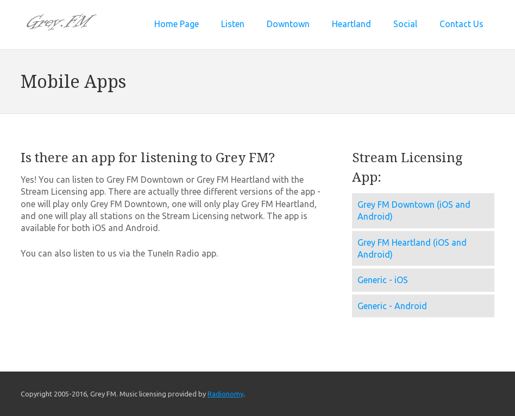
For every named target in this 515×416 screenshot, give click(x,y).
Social (405, 24)
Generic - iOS (382, 280)
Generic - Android (392, 306)
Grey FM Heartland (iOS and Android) (412, 248)
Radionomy (225, 394)
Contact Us (461, 24)
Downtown (288, 24)
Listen (232, 24)
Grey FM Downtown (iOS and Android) (413, 210)
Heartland (351, 24)
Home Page (176, 24)
